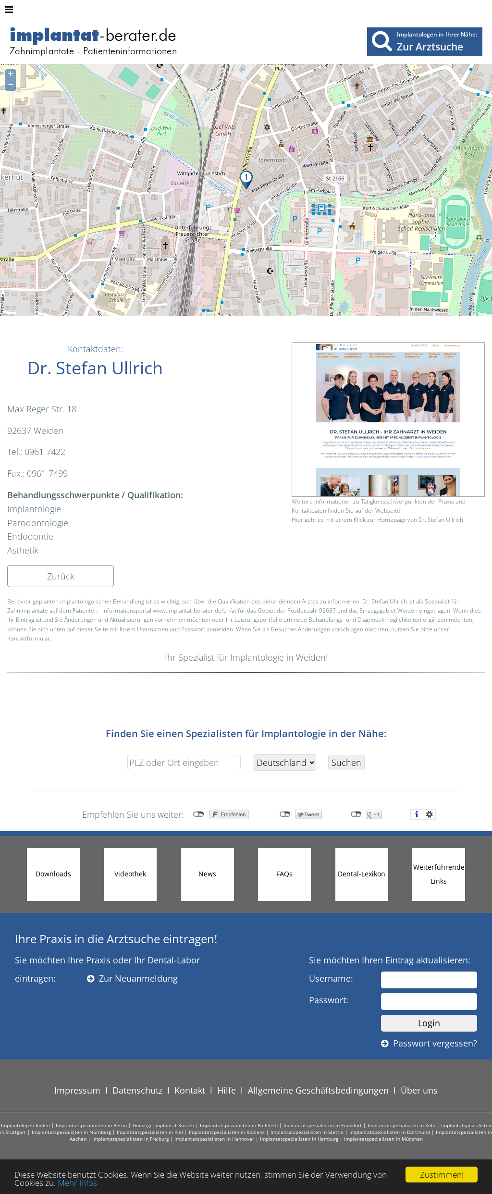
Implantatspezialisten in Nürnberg (71, 1132)
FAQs (284, 873)
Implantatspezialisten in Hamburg (299, 1138)
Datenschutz (137, 1090)
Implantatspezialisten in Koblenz (227, 1132)
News (207, 873)
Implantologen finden (25, 1125)
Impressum (77, 1090)
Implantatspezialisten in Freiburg (130, 1138)
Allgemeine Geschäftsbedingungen (318, 1090)
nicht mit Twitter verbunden (285, 814)
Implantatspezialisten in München (383, 1138)
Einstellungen (429, 814)
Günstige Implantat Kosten (163, 1125)
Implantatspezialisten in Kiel (150, 1132)
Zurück (60, 576)
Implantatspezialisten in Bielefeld (239, 1125)
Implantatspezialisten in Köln (401, 1125)
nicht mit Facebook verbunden (198, 814)
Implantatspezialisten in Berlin (91, 1125)
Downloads (53, 873)
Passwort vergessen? (429, 1043)
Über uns (419, 1090)
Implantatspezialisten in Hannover (214, 1138)
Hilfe (226, 1090)
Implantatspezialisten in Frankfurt (322, 1125)
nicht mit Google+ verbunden (356, 814)
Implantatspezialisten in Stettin (307, 1132)
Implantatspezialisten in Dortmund (389, 1132)
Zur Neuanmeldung (132, 978)
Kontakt (189, 1090)
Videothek (130, 873)
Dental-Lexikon (361, 873)
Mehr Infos (77, 1183)
